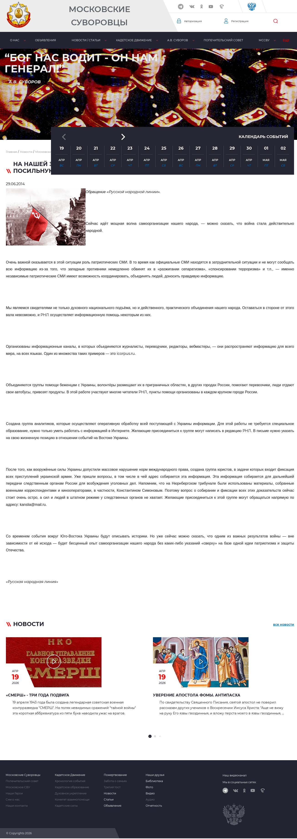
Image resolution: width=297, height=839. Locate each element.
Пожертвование (115, 775)
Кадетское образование (72, 787)
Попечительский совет (200, 40)
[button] (148, 128)
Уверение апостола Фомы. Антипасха (196, 695)
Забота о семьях (115, 781)
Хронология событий (70, 781)
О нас (12, 40)
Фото (149, 787)
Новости (110, 793)
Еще (288, 40)
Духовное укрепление (70, 793)
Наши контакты (17, 805)
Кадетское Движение (70, 775)
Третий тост (112, 787)
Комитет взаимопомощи (72, 799)
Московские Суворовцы (99, 15)
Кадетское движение (119, 40)
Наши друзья (155, 775)
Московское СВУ (18, 787)
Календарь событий (262, 99)
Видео (150, 793)
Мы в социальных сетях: (239, 782)
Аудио (150, 799)
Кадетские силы (66, 805)
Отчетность (154, 805)
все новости (283, 625)
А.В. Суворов (158, 40)
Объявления (39, 40)
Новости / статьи (75, 40)
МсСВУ (236, 40)
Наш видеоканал (235, 775)
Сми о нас (13, 799)
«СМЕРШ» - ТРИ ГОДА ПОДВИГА (37, 695)
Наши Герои (14, 793)
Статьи (109, 799)
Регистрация (242, 21)
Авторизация (195, 21)
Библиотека (263, 40)
